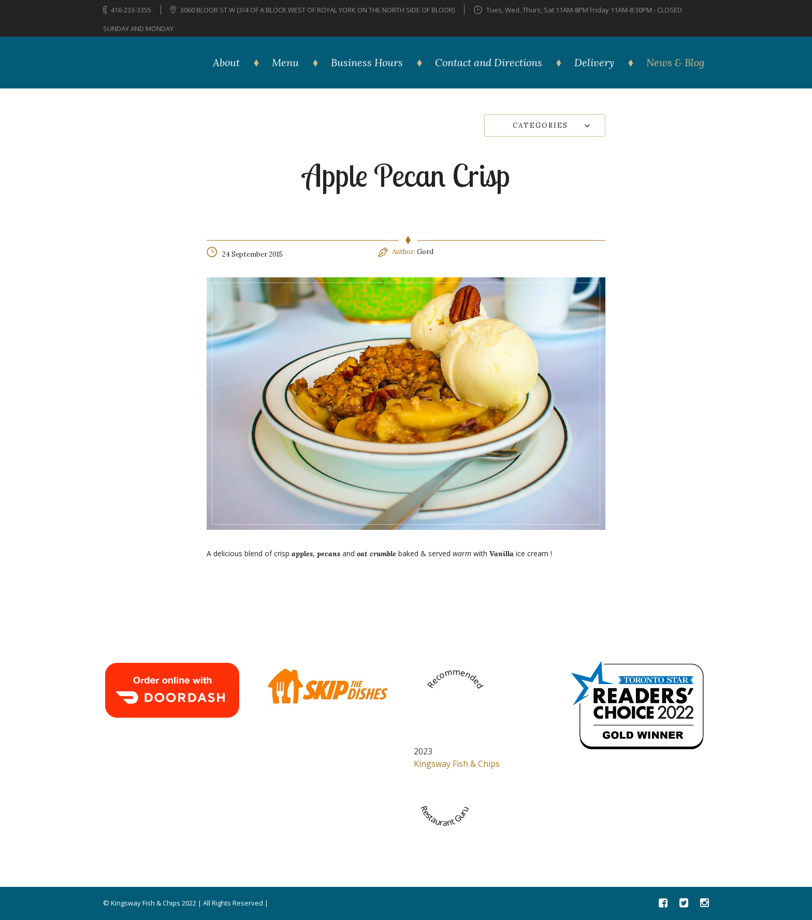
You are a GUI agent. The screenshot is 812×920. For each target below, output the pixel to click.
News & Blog (675, 62)
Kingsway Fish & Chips (457, 763)
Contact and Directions (488, 62)
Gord (425, 251)
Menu (285, 62)
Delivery (594, 62)
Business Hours (367, 62)
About (226, 62)
